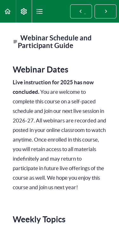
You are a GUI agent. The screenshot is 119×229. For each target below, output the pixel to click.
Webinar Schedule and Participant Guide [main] (52, 41)
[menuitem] (24, 11)
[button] (8, 11)
